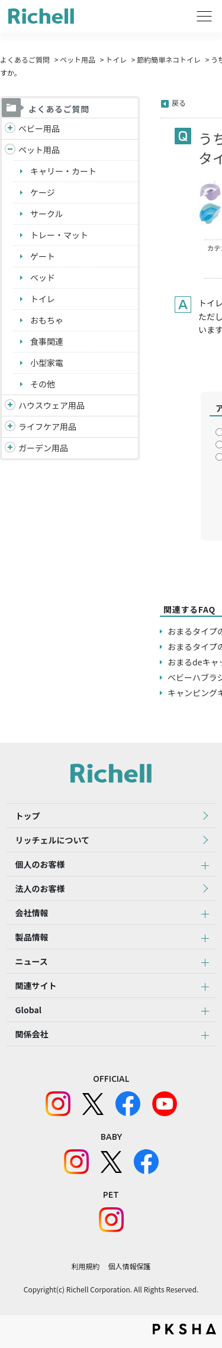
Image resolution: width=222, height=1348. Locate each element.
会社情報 (32, 913)
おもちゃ (46, 320)
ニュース (31, 961)
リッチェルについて (52, 840)
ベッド (42, 277)
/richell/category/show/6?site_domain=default (10, 427)
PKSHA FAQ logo (184, 1329)
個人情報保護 (129, 1266)
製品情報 (32, 937)
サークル (46, 213)
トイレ (116, 59)
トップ (27, 816)
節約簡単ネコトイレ (169, 59)
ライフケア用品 (47, 426)
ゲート (42, 256)
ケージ (42, 192)
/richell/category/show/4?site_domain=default (10, 150)
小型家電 (46, 362)
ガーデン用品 (43, 448)
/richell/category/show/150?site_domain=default (10, 448)
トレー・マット (59, 235)
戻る (179, 103)
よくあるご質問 (25, 59)
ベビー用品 (39, 128)
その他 (42, 384)
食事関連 (46, 341)
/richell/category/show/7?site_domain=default (10, 405)
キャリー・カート (63, 171)
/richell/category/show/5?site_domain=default (10, 128)
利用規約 (85, 1266)
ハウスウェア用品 (51, 405)
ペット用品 (77, 59)
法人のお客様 (40, 888)
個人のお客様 (40, 864)
